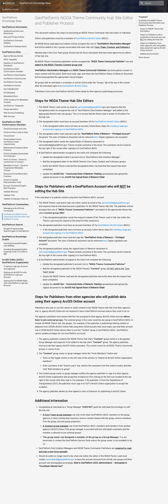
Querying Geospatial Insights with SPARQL (15, 244)
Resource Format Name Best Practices (16, 175)
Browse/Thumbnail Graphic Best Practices (15, 187)
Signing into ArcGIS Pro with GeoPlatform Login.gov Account (15, 274)
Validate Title (9, 195)
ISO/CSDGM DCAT (11, 89)
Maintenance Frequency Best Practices (16, 149)
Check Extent (9, 136)
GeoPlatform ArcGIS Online (88, 38)
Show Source (144, 57)
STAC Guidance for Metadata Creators (16, 101)
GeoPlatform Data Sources (15, 79)
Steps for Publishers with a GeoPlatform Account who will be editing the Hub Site (152, 37)
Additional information (149, 54)
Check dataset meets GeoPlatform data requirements (12, 141)
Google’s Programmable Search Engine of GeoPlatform (16, 230)
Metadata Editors (11, 96)
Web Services (9, 116)
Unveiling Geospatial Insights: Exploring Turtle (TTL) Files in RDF (16, 251)
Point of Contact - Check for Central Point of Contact (15, 161)
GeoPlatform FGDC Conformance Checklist (13, 70)
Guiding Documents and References (13, 32)
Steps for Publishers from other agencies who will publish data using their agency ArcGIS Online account (153, 46)
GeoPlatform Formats (13, 82)
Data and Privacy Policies (14, 37)
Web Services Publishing (14, 113)
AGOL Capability (10, 59)
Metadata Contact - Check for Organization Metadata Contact (16, 167)
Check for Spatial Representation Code (12, 181)
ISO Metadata (9, 93)
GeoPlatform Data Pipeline (15, 75)
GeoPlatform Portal (10, 9)
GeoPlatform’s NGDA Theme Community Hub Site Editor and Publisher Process (17, 216)
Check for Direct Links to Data (16, 132)
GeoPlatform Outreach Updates (13, 41)
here (96, 137)
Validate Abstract (11, 192)
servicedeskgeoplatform (90, 107)
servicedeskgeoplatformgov (116, 203)
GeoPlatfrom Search (12, 86)
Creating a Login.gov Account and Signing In (16, 267)
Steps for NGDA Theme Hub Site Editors (151, 30)
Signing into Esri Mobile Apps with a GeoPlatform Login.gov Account (16, 283)
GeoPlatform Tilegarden (14, 106)
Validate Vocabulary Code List (16, 199)
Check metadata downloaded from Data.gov (16, 155)
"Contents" (143, 17)
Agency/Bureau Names (13, 56)
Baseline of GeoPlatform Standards (14, 64)
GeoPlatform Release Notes (15, 46)
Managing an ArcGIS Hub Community (14, 209)
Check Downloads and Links (15, 129)
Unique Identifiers (11, 109)
